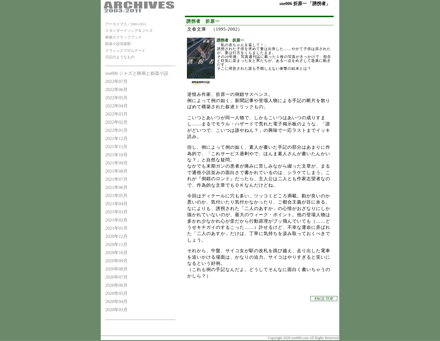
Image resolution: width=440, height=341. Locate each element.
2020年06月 (116, 285)
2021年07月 (116, 179)
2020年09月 (116, 260)
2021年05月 (116, 195)
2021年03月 (116, 211)
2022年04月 (116, 105)
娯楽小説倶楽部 (118, 44)
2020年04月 (116, 301)
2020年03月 (116, 309)
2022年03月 (116, 114)
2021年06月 (116, 187)
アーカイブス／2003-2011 (125, 24)
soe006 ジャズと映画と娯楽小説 (136, 73)
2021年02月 (116, 220)
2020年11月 (116, 244)
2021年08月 (116, 171)
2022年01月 (116, 130)
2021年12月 (116, 138)
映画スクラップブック (123, 37)
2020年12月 (116, 236)
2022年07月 (116, 81)
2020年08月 (116, 269)
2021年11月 (116, 146)
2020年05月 (116, 293)
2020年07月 (116, 277)
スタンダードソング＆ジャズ (129, 31)
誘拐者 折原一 (230, 40)
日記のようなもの (119, 57)
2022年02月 (116, 122)
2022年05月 (116, 97)
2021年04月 (116, 203)
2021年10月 (116, 154)
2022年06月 (116, 89)
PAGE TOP (324, 298)
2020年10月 (116, 252)
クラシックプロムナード (125, 51)
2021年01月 (116, 228)
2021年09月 (116, 163)
